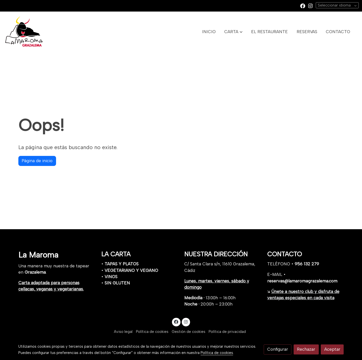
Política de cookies (152, 331)
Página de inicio (37, 160)
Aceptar (332, 349)
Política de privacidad (227, 331)
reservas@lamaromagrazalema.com (302, 280)
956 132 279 (307, 263)
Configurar (277, 349)
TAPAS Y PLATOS (122, 263)
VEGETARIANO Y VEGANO (131, 270)
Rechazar (306, 349)
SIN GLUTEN (117, 282)
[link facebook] (302, 5)
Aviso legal (123, 331)
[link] (24, 32)
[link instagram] (310, 5)
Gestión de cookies (188, 331)
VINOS (111, 276)
